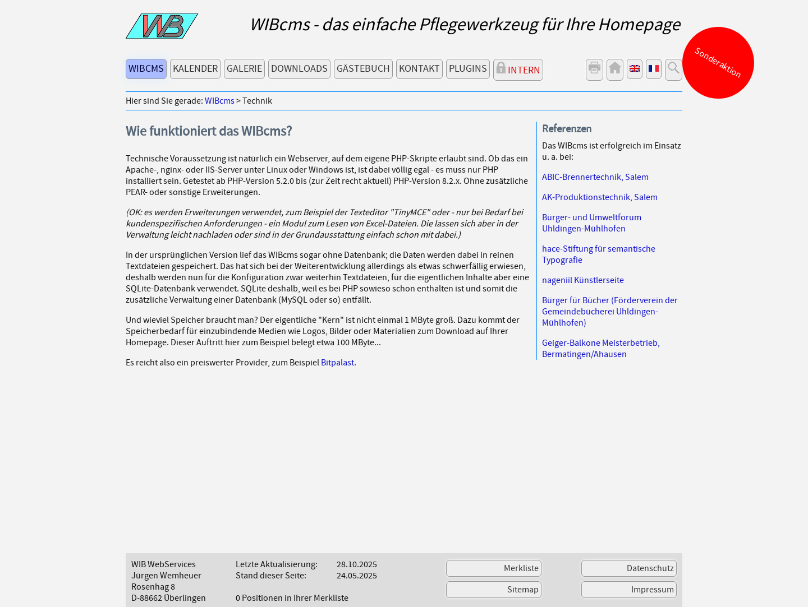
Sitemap (523, 589)
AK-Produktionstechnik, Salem (600, 197)
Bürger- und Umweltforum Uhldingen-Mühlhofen (591, 223)
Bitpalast (337, 362)
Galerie (244, 68)
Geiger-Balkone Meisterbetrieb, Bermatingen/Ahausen (601, 348)
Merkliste (521, 568)
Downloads (299, 68)
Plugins (468, 68)
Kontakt (419, 68)
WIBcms (146, 68)
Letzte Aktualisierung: (277, 564)
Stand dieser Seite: (271, 575)
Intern (518, 69)
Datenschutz (650, 568)
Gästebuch (363, 68)
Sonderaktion (718, 63)
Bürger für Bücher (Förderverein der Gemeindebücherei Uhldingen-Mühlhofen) (610, 311)
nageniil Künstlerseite (583, 280)
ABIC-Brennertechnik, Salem (595, 177)
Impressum (652, 589)
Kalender (195, 68)
